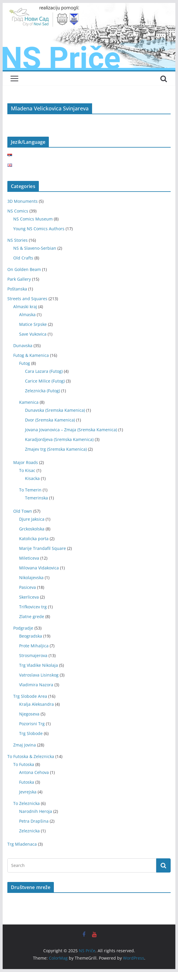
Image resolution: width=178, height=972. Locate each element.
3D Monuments (22, 201)
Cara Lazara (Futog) (44, 371)
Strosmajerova (33, 655)
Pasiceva (27, 587)
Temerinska (36, 498)
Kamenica (29, 402)
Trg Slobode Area (30, 696)
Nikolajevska (31, 577)
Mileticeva (29, 558)
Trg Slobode (31, 733)
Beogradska (30, 636)
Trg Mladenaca (22, 844)
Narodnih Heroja (35, 811)
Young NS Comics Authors (38, 228)
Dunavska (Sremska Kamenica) (55, 410)
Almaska (27, 314)
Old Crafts (23, 258)
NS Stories (17, 240)
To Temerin (30, 490)
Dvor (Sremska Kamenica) (50, 420)
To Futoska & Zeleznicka (30, 756)
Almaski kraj (25, 306)
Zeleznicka (29, 831)
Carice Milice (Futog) (45, 381)
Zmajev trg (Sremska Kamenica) (56, 449)
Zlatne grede (31, 616)
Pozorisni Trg (32, 723)
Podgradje (23, 628)
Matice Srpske (33, 324)
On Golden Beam (24, 269)
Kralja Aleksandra (36, 704)
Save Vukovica (32, 334)
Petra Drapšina (34, 821)
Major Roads (25, 462)
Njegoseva (29, 714)
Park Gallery (19, 279)
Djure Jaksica (31, 519)
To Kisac (27, 470)
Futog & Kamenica (31, 355)
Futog (24, 363)
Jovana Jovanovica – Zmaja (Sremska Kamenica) (71, 429)
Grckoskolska (31, 529)
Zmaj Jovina (24, 745)
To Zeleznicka (26, 803)
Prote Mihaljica (34, 645)
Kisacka (32, 478)
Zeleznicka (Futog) (42, 390)
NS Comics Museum (33, 219)
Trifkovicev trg (33, 607)
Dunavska (22, 345)
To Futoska (23, 764)
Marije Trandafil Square (42, 548)
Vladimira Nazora (36, 684)
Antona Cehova (34, 772)
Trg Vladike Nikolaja (38, 665)
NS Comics (17, 211)
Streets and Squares (27, 298)
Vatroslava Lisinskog (39, 675)
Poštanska (17, 289)
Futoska (26, 782)
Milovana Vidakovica (39, 568)
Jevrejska (27, 792)
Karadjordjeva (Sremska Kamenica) (59, 439)
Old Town (22, 511)
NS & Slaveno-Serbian (34, 248)
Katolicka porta (34, 538)
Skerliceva (29, 597)
